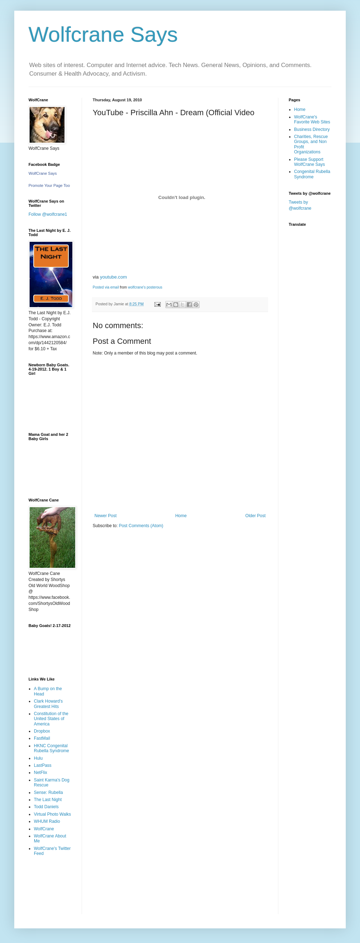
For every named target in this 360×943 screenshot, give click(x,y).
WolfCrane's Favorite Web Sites (312, 119)
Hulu (38, 758)
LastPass (42, 765)
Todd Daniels (46, 806)
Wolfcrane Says (103, 34)
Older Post (255, 515)
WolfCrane (44, 828)
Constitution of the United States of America (51, 719)
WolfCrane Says (43, 173)
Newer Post (105, 515)
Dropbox (42, 731)
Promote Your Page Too (49, 185)
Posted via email (106, 287)
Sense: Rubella (48, 792)
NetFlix (40, 772)
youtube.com (113, 277)
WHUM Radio (47, 821)
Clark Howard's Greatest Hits (48, 704)
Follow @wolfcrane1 (48, 214)
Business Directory (312, 129)
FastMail (42, 738)
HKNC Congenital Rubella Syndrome (51, 748)
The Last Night (48, 799)
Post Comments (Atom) (141, 525)
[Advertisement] (51, 890)
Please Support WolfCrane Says (309, 162)
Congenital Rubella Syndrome (312, 174)
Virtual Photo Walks (52, 814)
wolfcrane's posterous (145, 287)
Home (181, 515)
